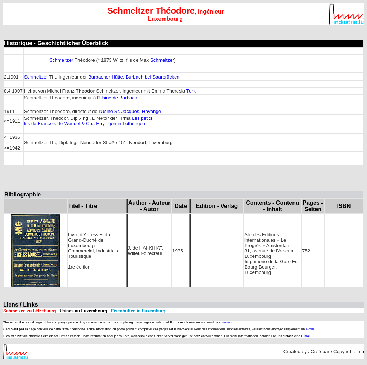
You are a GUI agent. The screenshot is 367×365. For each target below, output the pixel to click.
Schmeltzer (61, 60)
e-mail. (228, 322)
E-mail (305, 336)
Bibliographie (22, 194)
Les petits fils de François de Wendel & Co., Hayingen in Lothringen (88, 120)
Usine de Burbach (118, 97)
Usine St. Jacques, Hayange (131, 111)
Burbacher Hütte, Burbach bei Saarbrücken (134, 77)
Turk (191, 91)
